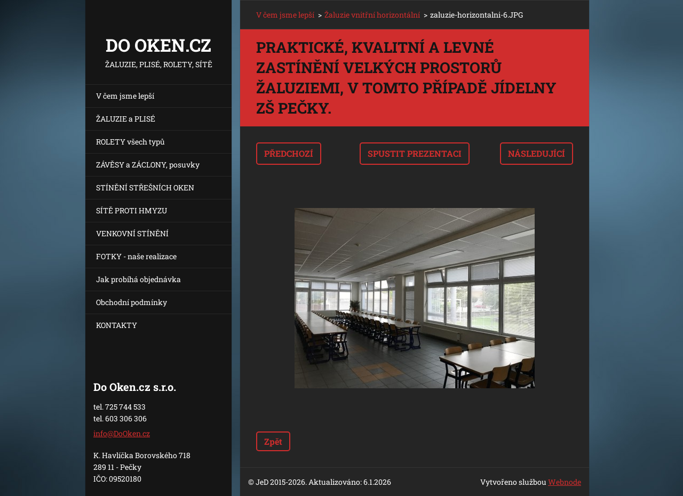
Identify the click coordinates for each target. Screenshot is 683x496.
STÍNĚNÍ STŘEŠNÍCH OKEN (145, 187)
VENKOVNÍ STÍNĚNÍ (132, 233)
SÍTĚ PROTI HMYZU (131, 210)
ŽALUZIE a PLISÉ (125, 119)
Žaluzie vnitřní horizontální (372, 15)
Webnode (564, 482)
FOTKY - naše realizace (136, 256)
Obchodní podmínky (131, 302)
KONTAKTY (116, 325)
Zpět (273, 441)
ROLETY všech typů (130, 142)
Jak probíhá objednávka (138, 279)
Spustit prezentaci (415, 153)
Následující (536, 153)
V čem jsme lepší (125, 96)
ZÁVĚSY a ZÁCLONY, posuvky (148, 164)
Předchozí (288, 153)
